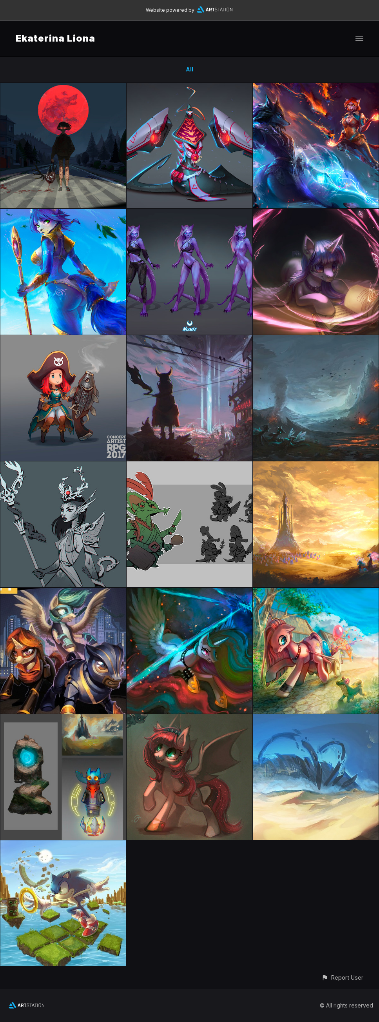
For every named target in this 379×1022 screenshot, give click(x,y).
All (189, 69)
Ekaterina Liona (55, 38)
